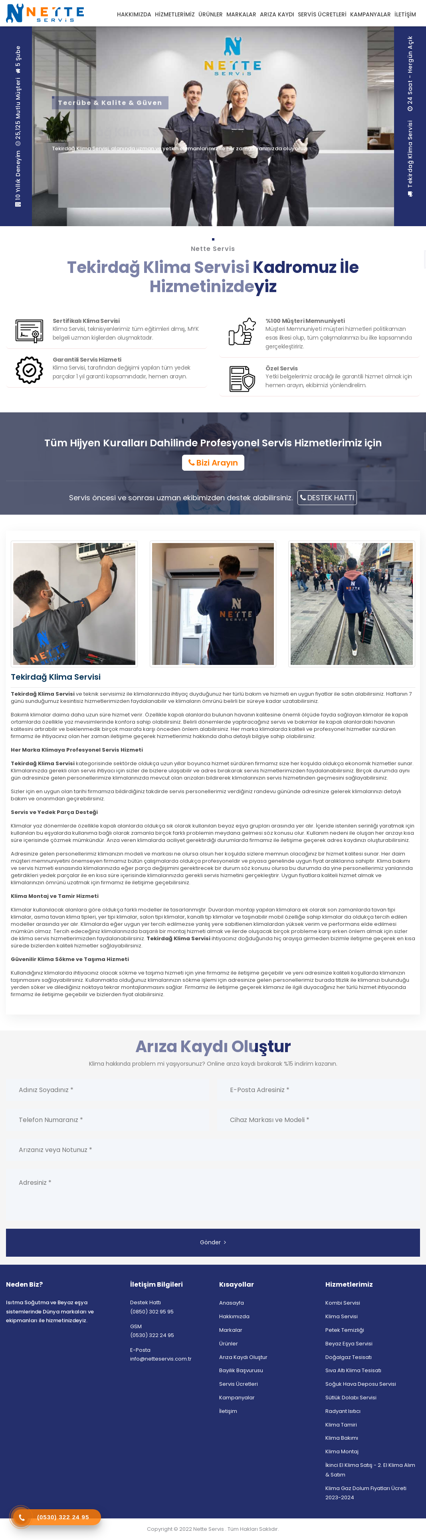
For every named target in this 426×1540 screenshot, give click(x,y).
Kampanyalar (237, 1397)
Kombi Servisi (342, 1303)
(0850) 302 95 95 (152, 1311)
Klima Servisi (341, 1316)
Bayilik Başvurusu (241, 1370)
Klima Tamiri (341, 1425)
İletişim (228, 1411)
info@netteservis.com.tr (161, 1359)
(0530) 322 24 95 (152, 1335)
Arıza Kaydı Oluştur (243, 1357)
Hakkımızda (234, 1316)
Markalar (230, 1330)
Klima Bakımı (341, 1438)
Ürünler (228, 1343)
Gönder (213, 1242)
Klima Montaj (342, 1451)
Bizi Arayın (213, 462)
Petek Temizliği (344, 1330)
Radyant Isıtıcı (343, 1411)
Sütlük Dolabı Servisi (350, 1397)
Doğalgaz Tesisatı (348, 1357)
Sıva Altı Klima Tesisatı (353, 1370)
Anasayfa (231, 1303)
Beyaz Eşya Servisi (349, 1343)
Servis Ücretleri (238, 1384)
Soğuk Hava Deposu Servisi (360, 1384)
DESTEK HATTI (327, 498)
